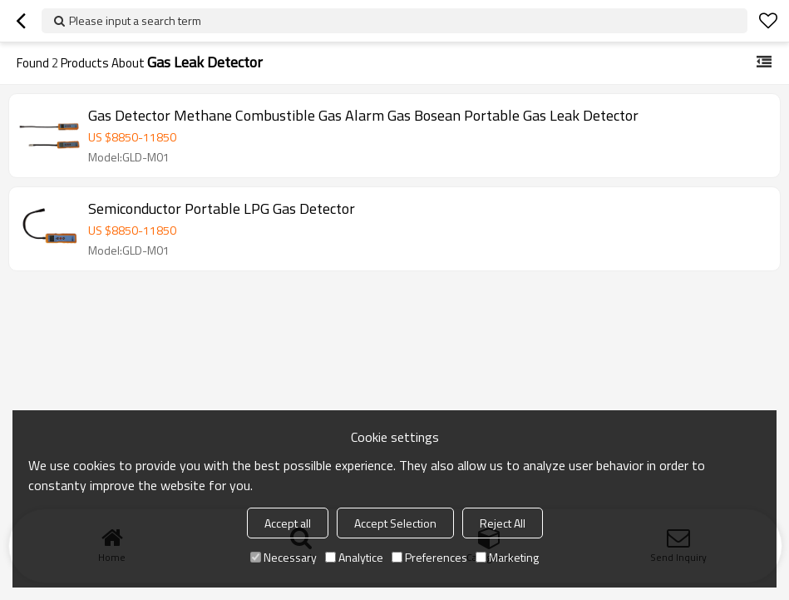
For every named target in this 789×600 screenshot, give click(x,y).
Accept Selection (395, 523)
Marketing (507, 557)
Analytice (354, 557)
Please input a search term (135, 20)
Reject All (502, 523)
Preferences (429, 557)
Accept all (287, 523)
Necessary (283, 557)
